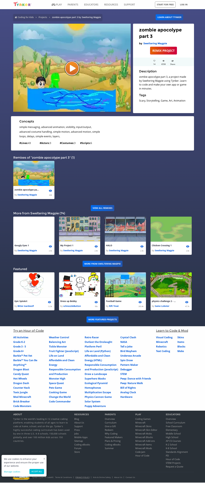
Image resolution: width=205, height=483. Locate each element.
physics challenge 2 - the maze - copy (164, 301)
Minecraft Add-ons (145, 441)
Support (78, 426)
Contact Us (130, 478)
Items (180, 342)
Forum (77, 448)
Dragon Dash (21, 383)
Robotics (161, 347)
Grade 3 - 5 (19, 347)
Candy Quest (21, 374)
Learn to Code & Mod (172, 331)
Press (77, 430)
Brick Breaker (21, 401)
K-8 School (171, 448)
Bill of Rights (128, 388)
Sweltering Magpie (155, 43)
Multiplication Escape (98, 392)
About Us (79, 423)
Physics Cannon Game (98, 397)
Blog (76, 419)
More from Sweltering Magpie (102, 264)
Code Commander (60, 401)
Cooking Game (58, 392)
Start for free (165, 4)
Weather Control (59, 337)
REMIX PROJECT (163, 51)
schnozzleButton (72, 306)
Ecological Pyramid (96, 383)
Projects (43, 17)
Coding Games (143, 419)
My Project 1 (66, 245)
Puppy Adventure (95, 406)
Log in (183, 4)
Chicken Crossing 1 (162, 245)
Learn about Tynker (169, 17)
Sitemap (78, 441)
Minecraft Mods (143, 448)
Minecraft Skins (143, 426)
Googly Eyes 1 (21, 245)
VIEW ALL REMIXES (102, 208)
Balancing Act (57, 342)
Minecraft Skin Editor (146, 430)
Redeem (109, 430)
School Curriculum (175, 423)
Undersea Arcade (130, 356)
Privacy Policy (83, 478)
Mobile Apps (81, 437)
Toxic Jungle (20, 392)
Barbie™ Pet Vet (22, 356)
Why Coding (111, 434)
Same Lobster (162, 306)
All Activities (20, 337)
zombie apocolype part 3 (26, 189)
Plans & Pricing (112, 441)
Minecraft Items (143, 445)
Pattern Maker (129, 365)
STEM (123, 374)
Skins (180, 337)
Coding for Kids (26, 17)
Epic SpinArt (20, 301)
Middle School (173, 434)
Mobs (180, 351)
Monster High (57, 379)
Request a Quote (174, 466)
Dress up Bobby (68, 301)
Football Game (113, 301)
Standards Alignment (177, 452)
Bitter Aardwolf (26, 306)
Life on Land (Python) (98, 351)
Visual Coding (164, 337)
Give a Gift (110, 426)
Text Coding (163, 351)
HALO (109, 245)
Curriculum (111, 423)
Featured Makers (113, 437)
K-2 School (171, 445)
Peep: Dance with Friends (135, 379)
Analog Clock (128, 392)
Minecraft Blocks (144, 437)
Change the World (60, 397)
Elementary (172, 430)
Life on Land (56, 356)
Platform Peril (93, 347)
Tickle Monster (58, 347)
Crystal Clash (128, 337)
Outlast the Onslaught (98, 342)
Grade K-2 (19, 342)
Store (77, 452)
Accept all (36, 471)
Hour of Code (142, 456)
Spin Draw (126, 360)
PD (167, 456)
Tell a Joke (126, 347)
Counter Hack (21, 388)
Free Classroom (174, 426)
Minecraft (162, 342)
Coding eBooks (82, 445)
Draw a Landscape (96, 374)
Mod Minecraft (22, 397)
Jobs (76, 434)
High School (172, 437)
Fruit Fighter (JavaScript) (64, 351)
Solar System (92, 401)
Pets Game (55, 388)
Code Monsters (22, 406)
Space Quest (56, 383)
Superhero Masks (95, 379)
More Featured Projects (102, 319)
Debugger (126, 369)
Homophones (93, 388)
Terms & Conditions (63, 478)
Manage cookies (12, 471)
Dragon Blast (21, 369)
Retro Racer (92, 337)
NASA (123, 342)
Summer (109, 448)
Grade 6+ (18, 351)
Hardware (126, 397)
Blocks (181, 347)
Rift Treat (114, 306)
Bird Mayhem (128, 351)
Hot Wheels (20, 379)
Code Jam (140, 452)
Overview (110, 419)
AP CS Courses (173, 441)
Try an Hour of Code (28, 331)
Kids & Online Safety (102, 478)
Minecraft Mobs (143, 434)
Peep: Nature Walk (131, 383)
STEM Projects (173, 463)
